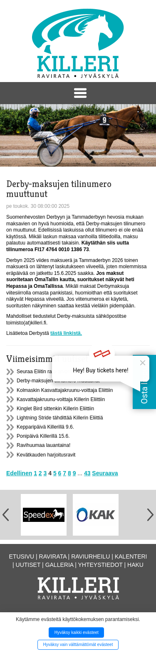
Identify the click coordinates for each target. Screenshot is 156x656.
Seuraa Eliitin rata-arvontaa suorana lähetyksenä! (71, 371)
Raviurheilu (90, 556)
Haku (135, 564)
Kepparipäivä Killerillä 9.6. (45, 427)
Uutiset (28, 564)
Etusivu (22, 556)
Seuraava (105, 473)
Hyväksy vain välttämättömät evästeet (78, 644)
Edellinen (19, 473)
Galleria (59, 564)
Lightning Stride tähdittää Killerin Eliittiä (60, 418)
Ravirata (53, 556)
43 (87, 473)
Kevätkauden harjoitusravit (46, 455)
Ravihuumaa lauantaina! (43, 445)
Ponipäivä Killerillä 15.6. (43, 436)
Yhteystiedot (100, 564)
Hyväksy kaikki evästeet (76, 632)
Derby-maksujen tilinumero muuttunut (58, 381)
